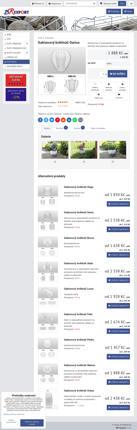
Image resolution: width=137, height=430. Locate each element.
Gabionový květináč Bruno (79, 237)
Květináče (10, 61)
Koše (7, 34)
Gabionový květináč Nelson (79, 365)
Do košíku (117, 73)
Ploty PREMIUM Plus (15, 48)
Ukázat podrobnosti (11, 421)
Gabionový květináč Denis (79, 212)
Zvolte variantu (118, 204)
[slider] (62, 102)
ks (103, 74)
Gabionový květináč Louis (79, 288)
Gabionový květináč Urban (79, 390)
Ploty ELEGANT (17, 53)
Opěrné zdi (10, 57)
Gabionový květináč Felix (78, 314)
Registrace (55, 3)
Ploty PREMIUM (17, 43)
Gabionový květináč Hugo (78, 187)
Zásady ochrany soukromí (13, 414)
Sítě (7, 39)
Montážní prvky (13, 66)
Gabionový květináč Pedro (79, 339)
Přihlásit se (38, 3)
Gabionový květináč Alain (78, 263)
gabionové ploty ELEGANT (16, 94)
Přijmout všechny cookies (32, 422)
